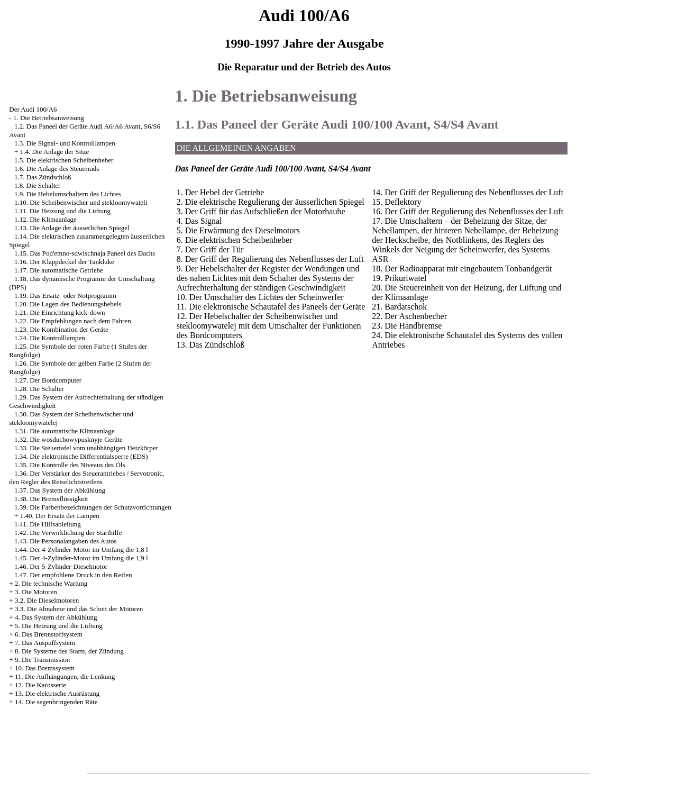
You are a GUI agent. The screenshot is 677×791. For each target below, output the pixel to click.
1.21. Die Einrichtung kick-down (59, 312)
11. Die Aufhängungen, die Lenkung (65, 676)
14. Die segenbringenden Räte (56, 702)
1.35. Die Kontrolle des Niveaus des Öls (69, 465)
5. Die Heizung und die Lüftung (59, 626)
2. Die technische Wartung (51, 583)
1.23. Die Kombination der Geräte (61, 329)
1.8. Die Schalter (37, 185)
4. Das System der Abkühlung (56, 617)
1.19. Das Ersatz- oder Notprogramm (65, 295)
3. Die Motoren (36, 592)
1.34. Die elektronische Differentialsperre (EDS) (81, 456)
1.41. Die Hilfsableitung (47, 524)
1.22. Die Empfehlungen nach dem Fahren (72, 321)
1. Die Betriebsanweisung (48, 118)
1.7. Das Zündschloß (42, 177)
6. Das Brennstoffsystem (49, 634)
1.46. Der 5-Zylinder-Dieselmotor (60, 566)
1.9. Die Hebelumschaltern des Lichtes (67, 194)
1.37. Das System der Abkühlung (59, 490)
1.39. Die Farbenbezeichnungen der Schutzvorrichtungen (92, 507)
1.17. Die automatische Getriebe (58, 270)
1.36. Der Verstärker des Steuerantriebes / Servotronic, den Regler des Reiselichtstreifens (86, 477)
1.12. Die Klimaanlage (45, 219)
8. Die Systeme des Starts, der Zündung (69, 651)
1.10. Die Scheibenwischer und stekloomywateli (80, 202)
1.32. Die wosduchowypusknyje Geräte (68, 439)
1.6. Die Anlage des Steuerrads (56, 168)
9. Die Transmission (42, 659)
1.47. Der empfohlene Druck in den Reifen (73, 575)
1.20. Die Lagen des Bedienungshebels (67, 304)
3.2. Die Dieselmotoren (47, 600)
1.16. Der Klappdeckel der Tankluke (64, 262)
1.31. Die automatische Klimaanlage (64, 431)
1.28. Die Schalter (39, 389)
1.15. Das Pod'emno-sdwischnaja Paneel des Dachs (84, 253)
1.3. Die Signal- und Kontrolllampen (64, 143)
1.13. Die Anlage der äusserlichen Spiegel (72, 228)
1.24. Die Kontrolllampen (49, 338)
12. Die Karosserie (40, 685)
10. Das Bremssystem (45, 668)
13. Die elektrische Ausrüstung (57, 693)
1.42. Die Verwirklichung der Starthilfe (68, 533)
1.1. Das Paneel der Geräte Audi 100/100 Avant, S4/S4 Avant (337, 124)
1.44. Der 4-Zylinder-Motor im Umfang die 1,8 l (81, 549)
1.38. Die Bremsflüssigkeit (51, 499)
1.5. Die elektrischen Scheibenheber (63, 160)
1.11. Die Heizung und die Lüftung (62, 211)
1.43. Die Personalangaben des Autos (65, 541)
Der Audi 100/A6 (33, 109)
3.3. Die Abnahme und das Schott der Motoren (79, 609)
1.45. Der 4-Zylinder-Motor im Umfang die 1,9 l (81, 558)
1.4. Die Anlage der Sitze (54, 152)
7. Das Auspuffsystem (45, 643)
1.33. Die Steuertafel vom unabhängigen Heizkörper (86, 448)
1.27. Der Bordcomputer (47, 380)
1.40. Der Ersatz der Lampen (59, 516)
